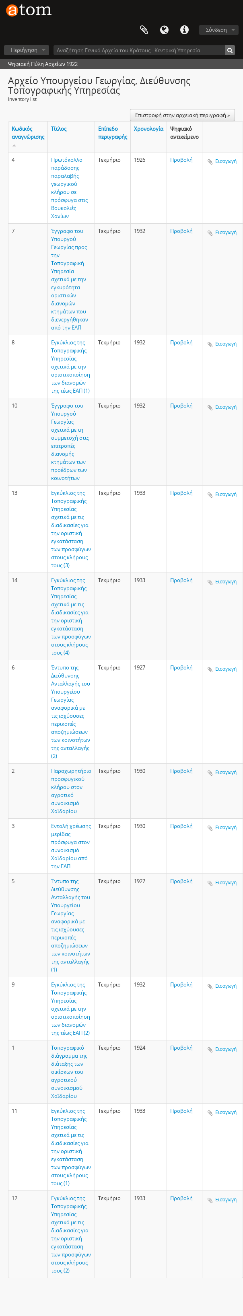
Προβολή (181, 159)
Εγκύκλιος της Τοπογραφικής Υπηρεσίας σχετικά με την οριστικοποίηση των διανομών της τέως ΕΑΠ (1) (70, 366)
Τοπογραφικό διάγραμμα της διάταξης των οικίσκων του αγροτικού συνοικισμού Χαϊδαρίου (69, 1072)
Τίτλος (58, 128)
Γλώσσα (164, 30)
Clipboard (144, 30)
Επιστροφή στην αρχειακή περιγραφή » (182, 115)
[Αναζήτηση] (230, 50)
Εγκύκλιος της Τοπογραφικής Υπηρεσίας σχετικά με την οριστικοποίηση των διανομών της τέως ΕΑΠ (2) (70, 1008)
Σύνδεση (216, 29)
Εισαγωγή (226, 161)
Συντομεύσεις (184, 30)
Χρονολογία (148, 128)
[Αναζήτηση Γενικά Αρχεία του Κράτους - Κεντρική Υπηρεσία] (144, 50)
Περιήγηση (24, 50)
